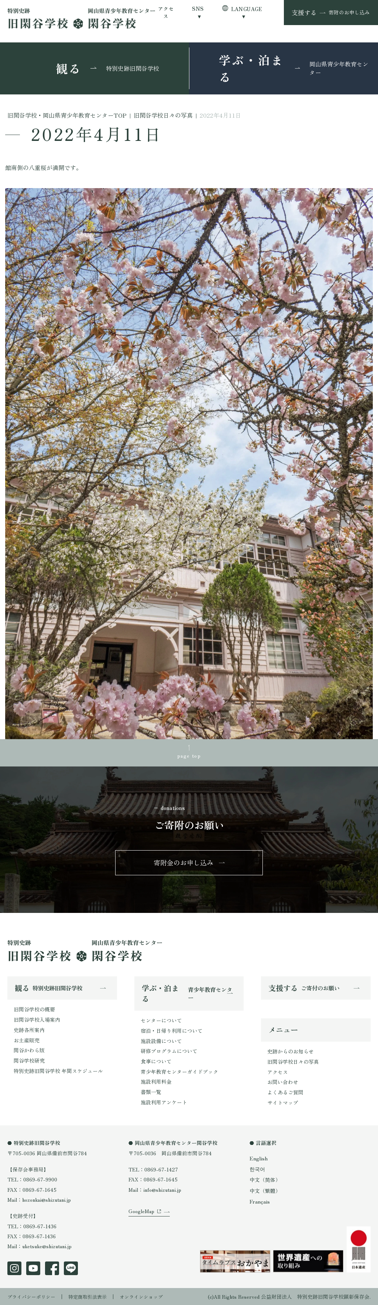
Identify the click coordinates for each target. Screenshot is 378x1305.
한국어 (257, 1169)
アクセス (166, 12)
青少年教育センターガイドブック (179, 1072)
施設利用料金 (156, 1082)
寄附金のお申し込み (183, 863)
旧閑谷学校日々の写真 (293, 1063)
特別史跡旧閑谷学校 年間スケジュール (58, 1070)
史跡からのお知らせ (290, 1053)
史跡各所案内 (29, 1030)
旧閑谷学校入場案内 (37, 1020)
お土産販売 (26, 1040)
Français (259, 1200)
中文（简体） (265, 1179)
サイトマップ (282, 1103)
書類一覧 (151, 1091)
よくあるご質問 (285, 1093)
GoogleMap (141, 1219)
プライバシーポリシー (33, 1295)
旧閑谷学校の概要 (34, 1010)
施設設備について (161, 1041)
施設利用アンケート (164, 1102)
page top (189, 754)
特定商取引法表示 (92, 1295)
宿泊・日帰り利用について (172, 1031)
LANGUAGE (246, 9)
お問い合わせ (282, 1083)
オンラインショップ (149, 1295)
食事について (156, 1061)
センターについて (161, 1021)
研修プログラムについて (169, 1051)
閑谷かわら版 (29, 1051)
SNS (197, 8)
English (258, 1158)
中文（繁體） (265, 1190)
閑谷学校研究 (29, 1061)
